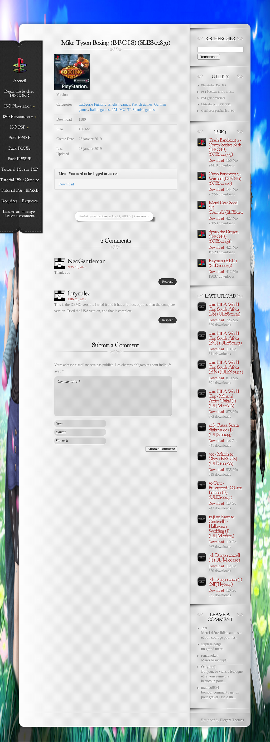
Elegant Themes (232, 720)
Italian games (100, 110)
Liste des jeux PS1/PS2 (216, 104)
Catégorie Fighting (92, 104)
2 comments (141, 216)
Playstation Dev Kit (213, 85)
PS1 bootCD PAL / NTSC (217, 92)
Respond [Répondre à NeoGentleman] (167, 281)
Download (66, 184)
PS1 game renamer (213, 98)
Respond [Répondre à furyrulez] (167, 320)
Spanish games (144, 110)
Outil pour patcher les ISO (218, 110)
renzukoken (100, 216)
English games (119, 104)
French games (142, 104)
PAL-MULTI (121, 110)
